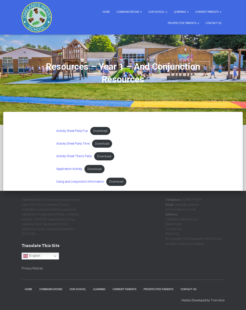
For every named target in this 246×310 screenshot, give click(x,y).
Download (101, 131)
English (31, 256)
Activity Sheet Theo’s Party (74, 156)
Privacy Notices (32, 268)
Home (106, 11)
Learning (181, 11)
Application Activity (69, 169)
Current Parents (208, 11)
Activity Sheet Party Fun (72, 131)
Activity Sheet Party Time (73, 144)
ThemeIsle (218, 300)
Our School (157, 11)
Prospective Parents (183, 23)
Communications (129, 11)
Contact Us (213, 23)
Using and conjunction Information (80, 182)
